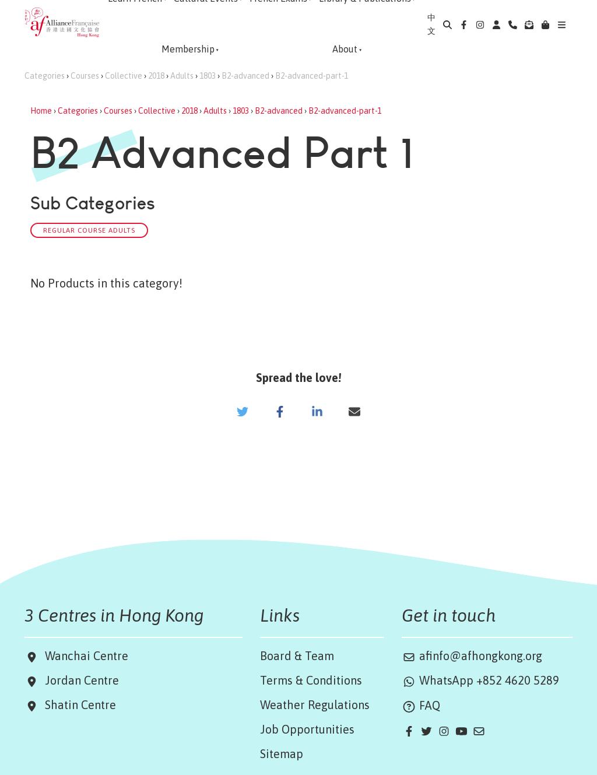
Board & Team (297, 655)
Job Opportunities (307, 729)
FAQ (421, 705)
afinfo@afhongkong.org (472, 655)
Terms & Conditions (311, 680)
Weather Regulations (315, 704)
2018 (156, 75)
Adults (182, 75)
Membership (188, 49)
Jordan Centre (79, 680)
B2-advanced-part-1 (311, 75)
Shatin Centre (77, 704)
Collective (123, 75)
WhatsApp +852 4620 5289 (480, 680)
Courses (85, 75)
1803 (207, 75)
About (344, 49)
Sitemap (281, 753)
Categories (44, 75)
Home (41, 110)
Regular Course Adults (89, 230)
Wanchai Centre (88, 655)
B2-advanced (245, 75)
